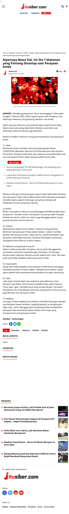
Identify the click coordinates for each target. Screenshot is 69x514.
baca (59, 71)
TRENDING (35, 13)
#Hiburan (26, 330)
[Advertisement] (34, 32)
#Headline (15, 330)
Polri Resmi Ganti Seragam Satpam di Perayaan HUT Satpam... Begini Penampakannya (29, 420)
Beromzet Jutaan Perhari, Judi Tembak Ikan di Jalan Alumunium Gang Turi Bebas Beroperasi (29, 408)
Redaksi (5, 507)
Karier (40, 507)
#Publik (45, 330)
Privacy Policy (49, 507)
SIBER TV (46, 13)
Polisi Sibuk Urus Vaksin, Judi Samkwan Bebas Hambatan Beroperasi (26, 431)
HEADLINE (24, 13)
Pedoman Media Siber (18, 507)
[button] (67, 5)
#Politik (36, 330)
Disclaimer (32, 507)
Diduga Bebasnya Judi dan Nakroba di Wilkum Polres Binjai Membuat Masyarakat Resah (30, 455)
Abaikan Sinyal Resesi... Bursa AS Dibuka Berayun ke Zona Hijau (29, 443)
